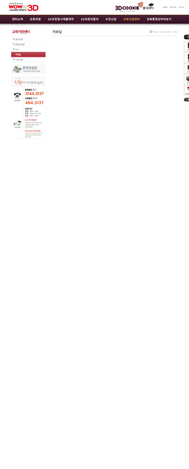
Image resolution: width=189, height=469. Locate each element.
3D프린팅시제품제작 (61, 19)
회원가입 (173, 7)
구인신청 (19, 59)
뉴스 (17, 49)
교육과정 (35, 19)
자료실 (18, 54)
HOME (165, 7)
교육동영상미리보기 (159, 19)
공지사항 (19, 39)
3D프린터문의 (90, 19)
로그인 (181, 7)
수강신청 (110, 19)
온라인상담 (20, 44)
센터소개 (17, 19)
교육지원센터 (131, 19)
